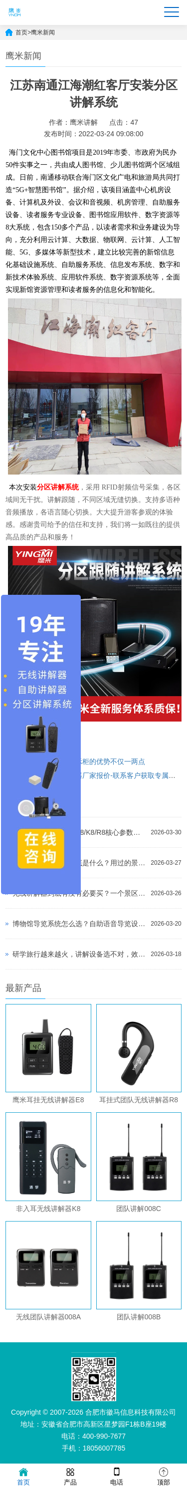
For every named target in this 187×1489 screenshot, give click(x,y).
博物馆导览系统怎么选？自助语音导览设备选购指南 (79, 924)
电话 (116, 1476)
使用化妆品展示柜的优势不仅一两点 (89, 761)
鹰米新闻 (43, 32)
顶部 (163, 1476)
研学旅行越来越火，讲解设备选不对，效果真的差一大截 (79, 954)
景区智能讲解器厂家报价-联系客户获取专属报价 (108, 775)
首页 (21, 32)
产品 (70, 1476)
